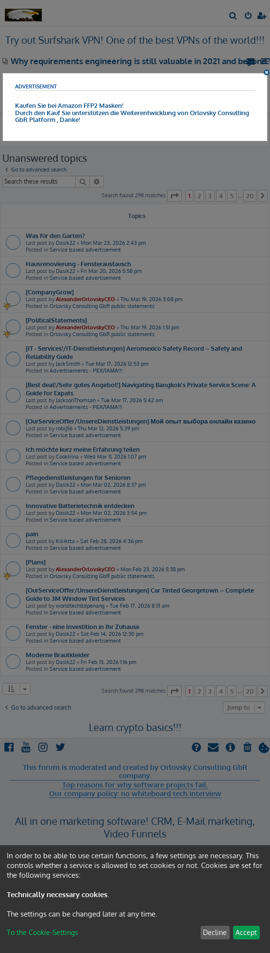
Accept (246, 932)
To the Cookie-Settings (42, 932)
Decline (215, 932)
